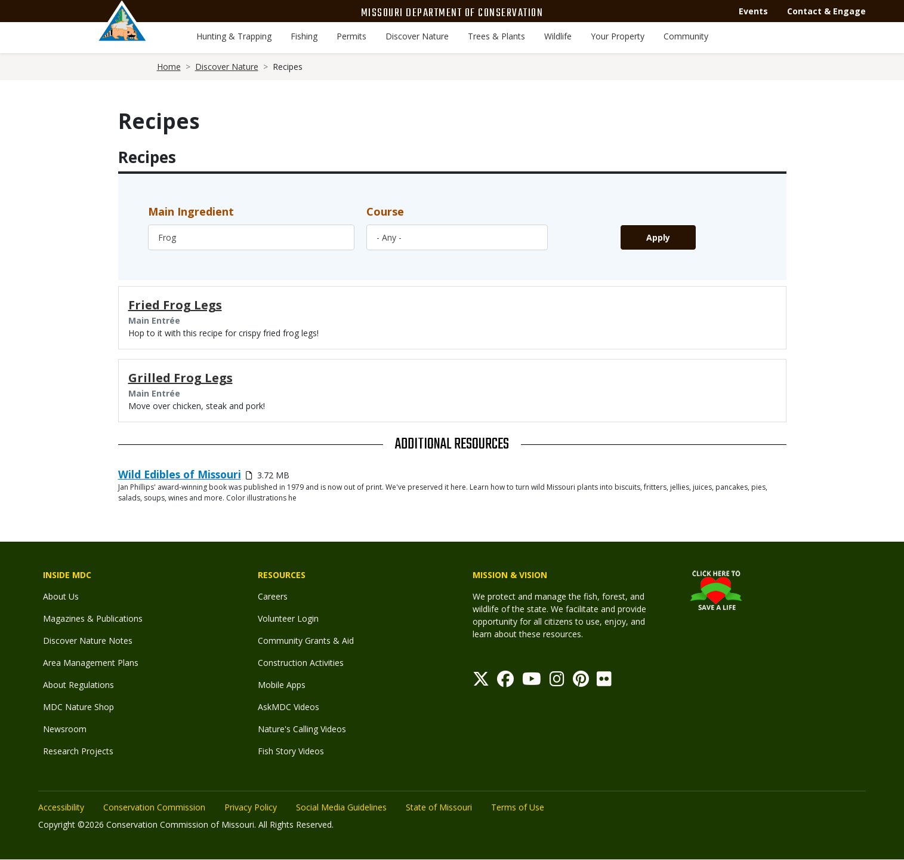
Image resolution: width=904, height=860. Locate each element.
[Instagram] (557, 681)
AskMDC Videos (288, 706)
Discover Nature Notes (87, 640)
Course (385, 211)
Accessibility (61, 807)
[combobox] (251, 237)
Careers (273, 596)
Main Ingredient (191, 211)
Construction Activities (301, 662)
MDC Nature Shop (78, 706)
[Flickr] (604, 681)
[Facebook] (505, 681)
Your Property (617, 36)
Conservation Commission (154, 807)
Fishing (304, 36)
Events (753, 11)
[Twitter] (481, 681)
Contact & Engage (826, 11)
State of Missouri (439, 807)
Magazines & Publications (93, 618)
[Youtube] (531, 681)
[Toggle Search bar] (837, 37)
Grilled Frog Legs (180, 378)
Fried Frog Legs (175, 305)
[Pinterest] (581, 681)
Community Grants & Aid (306, 640)
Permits (351, 36)
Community (686, 36)
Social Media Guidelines (341, 807)
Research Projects (78, 751)
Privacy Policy (250, 807)
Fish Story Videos (291, 751)
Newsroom (65, 729)
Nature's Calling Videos (302, 729)
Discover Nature (417, 36)
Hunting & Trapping (233, 36)
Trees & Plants (496, 36)
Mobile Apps (282, 684)
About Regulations (78, 684)
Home (169, 66)
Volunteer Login (288, 618)
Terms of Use (517, 807)
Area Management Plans (90, 662)
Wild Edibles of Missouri (179, 474)
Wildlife (558, 36)
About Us (61, 596)
